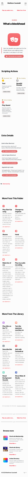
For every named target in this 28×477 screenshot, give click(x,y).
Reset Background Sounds (7, 378)
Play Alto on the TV (7, 327)
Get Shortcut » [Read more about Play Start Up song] (6, 226)
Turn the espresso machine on (19, 328)
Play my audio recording (20, 264)
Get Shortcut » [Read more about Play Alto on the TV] (6, 341)
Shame (5, 234)
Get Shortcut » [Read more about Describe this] (6, 368)
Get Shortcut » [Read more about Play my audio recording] (19, 282)
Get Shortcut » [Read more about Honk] (19, 248)
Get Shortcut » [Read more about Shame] (6, 255)
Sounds (14, 20)
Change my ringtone (19, 211)
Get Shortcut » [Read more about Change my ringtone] (19, 221)
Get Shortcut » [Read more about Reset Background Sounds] (6, 397)
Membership (6, 184)
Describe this (7, 349)
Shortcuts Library (14, 447)
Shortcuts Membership (16, 436)
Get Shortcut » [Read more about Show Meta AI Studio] (19, 396)
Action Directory (14, 458)
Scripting (23, 78)
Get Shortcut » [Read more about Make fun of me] (6, 301)
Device (5, 100)
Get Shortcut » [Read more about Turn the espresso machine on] (19, 340)
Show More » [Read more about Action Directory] (12, 465)
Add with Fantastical (19, 350)
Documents (6, 78)
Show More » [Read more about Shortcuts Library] (12, 454)
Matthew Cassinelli (14, 3)
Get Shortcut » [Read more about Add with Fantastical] (19, 364)
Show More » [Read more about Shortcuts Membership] (12, 443)
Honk (17, 234)
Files (19, 78)
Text (11, 78)
